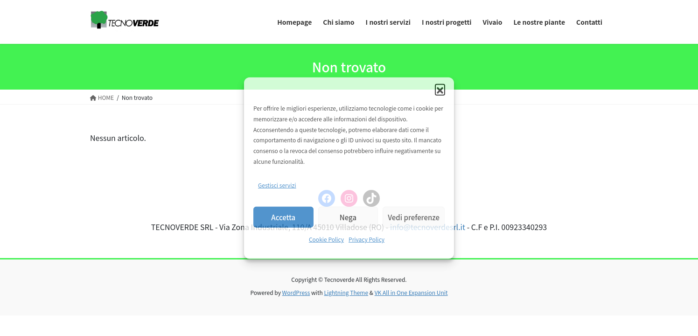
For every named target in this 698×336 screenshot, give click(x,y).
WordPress (296, 292)
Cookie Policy (326, 239)
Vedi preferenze (414, 217)
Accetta (283, 217)
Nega (348, 217)
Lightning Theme (346, 292)
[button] (440, 89)
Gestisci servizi (277, 185)
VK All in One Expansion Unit (411, 292)
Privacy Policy (366, 239)
